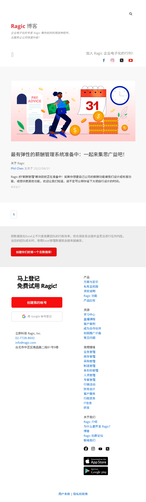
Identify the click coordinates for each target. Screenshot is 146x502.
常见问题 (89, 338)
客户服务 (89, 394)
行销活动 (89, 384)
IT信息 (88, 403)
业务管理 (89, 352)
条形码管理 (91, 370)
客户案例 (89, 324)
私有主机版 (91, 286)
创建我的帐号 (37, 302)
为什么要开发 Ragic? (97, 426)
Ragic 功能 (90, 296)
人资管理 (89, 375)
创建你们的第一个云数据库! (34, 252)
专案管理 (89, 380)
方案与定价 (91, 282)
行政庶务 (89, 398)
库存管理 (89, 356)
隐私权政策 (80, 494)
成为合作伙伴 (92, 328)
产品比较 (89, 300)
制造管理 (89, 366)
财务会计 (89, 389)
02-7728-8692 (25, 338)
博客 (24, 26)
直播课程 (89, 319)
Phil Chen (17, 168)
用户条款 (64, 494)
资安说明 (89, 291)
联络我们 (89, 440)
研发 (87, 407)
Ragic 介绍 (90, 422)
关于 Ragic (17, 163)
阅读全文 (15, 186)
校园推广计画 (92, 333)
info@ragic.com (25, 342)
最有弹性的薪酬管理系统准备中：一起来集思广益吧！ (69, 154)
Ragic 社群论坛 (93, 436)
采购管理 (89, 361)
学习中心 (89, 314)
